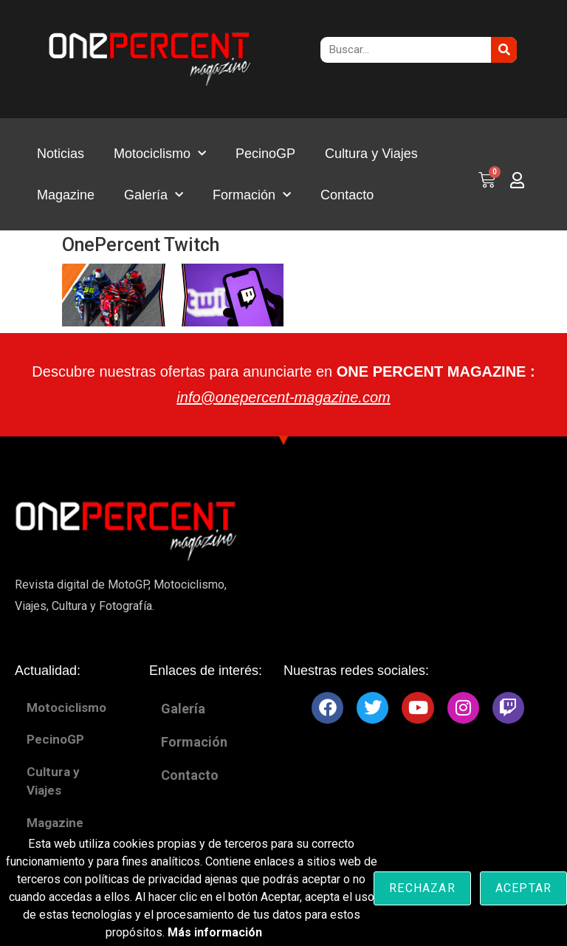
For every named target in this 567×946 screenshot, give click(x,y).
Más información (215, 932)
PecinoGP (265, 153)
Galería (153, 195)
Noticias (60, 153)
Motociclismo (160, 154)
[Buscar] (504, 50)
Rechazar (422, 888)
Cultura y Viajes (371, 153)
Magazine (65, 195)
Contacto (347, 195)
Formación (252, 195)
